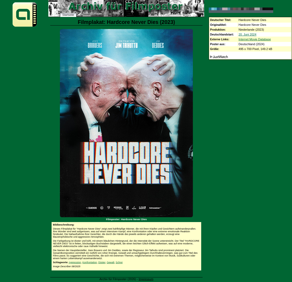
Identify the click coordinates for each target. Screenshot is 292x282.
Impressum (146, 279)
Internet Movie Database (255, 39)
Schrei (119, 262)
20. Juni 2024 (247, 34)
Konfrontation (89, 262)
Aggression (75, 262)
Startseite (68, 14)
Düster (101, 262)
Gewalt (110, 262)
